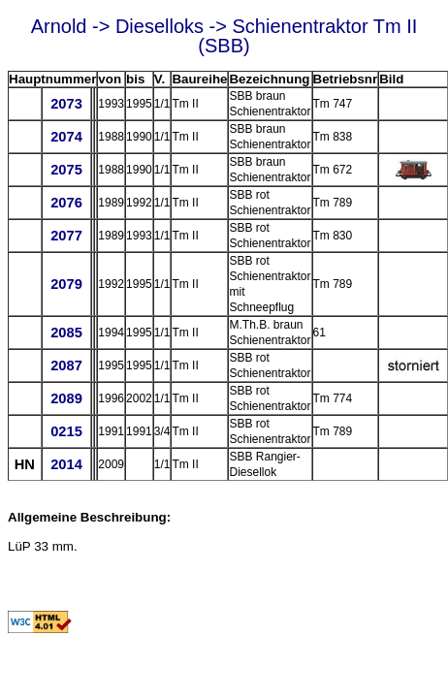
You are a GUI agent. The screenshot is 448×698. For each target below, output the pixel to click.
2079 (66, 284)
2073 (66, 103)
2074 (66, 136)
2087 (66, 365)
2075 (66, 169)
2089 (66, 398)
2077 (66, 235)
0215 (66, 431)
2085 (66, 332)
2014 (66, 464)
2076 (66, 202)
